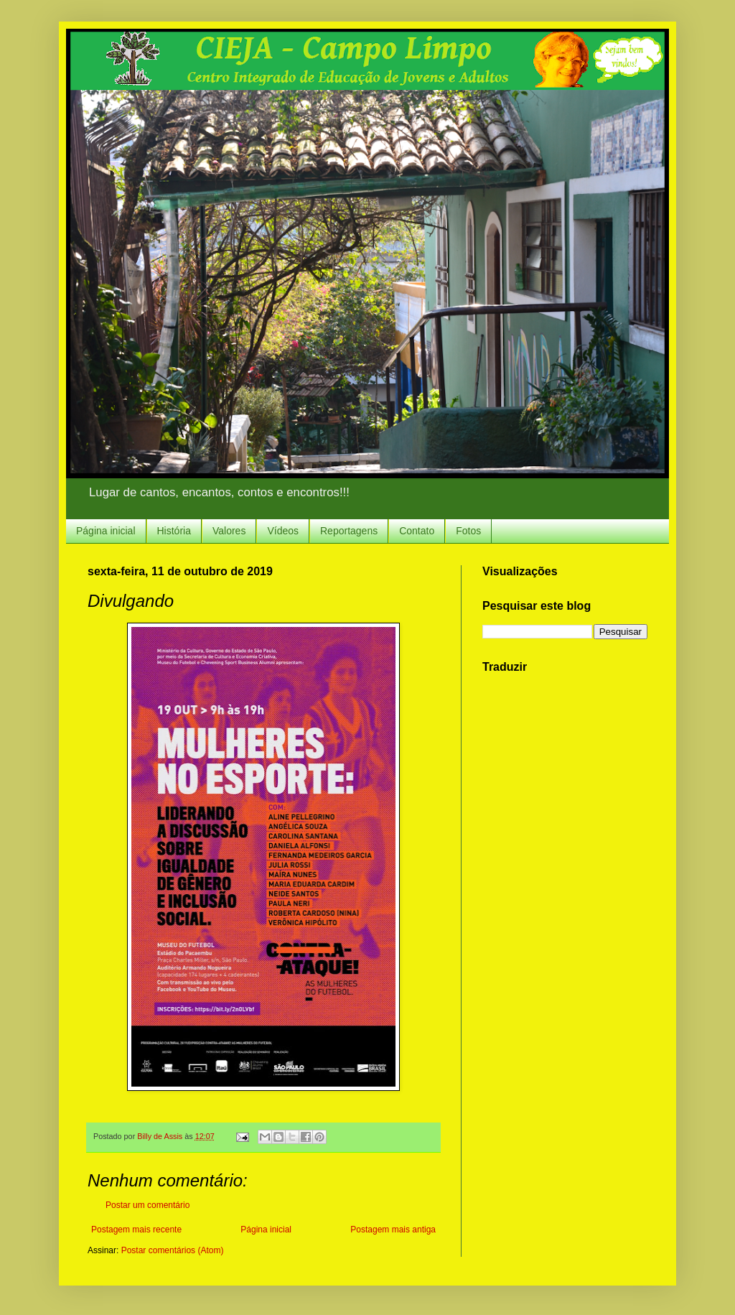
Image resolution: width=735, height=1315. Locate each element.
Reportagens (349, 530)
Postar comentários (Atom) (172, 1250)
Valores (228, 530)
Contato (416, 530)
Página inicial (106, 530)
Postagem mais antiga (393, 1230)
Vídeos (283, 530)
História (174, 530)
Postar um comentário (147, 1205)
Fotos (468, 530)
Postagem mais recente (136, 1230)
